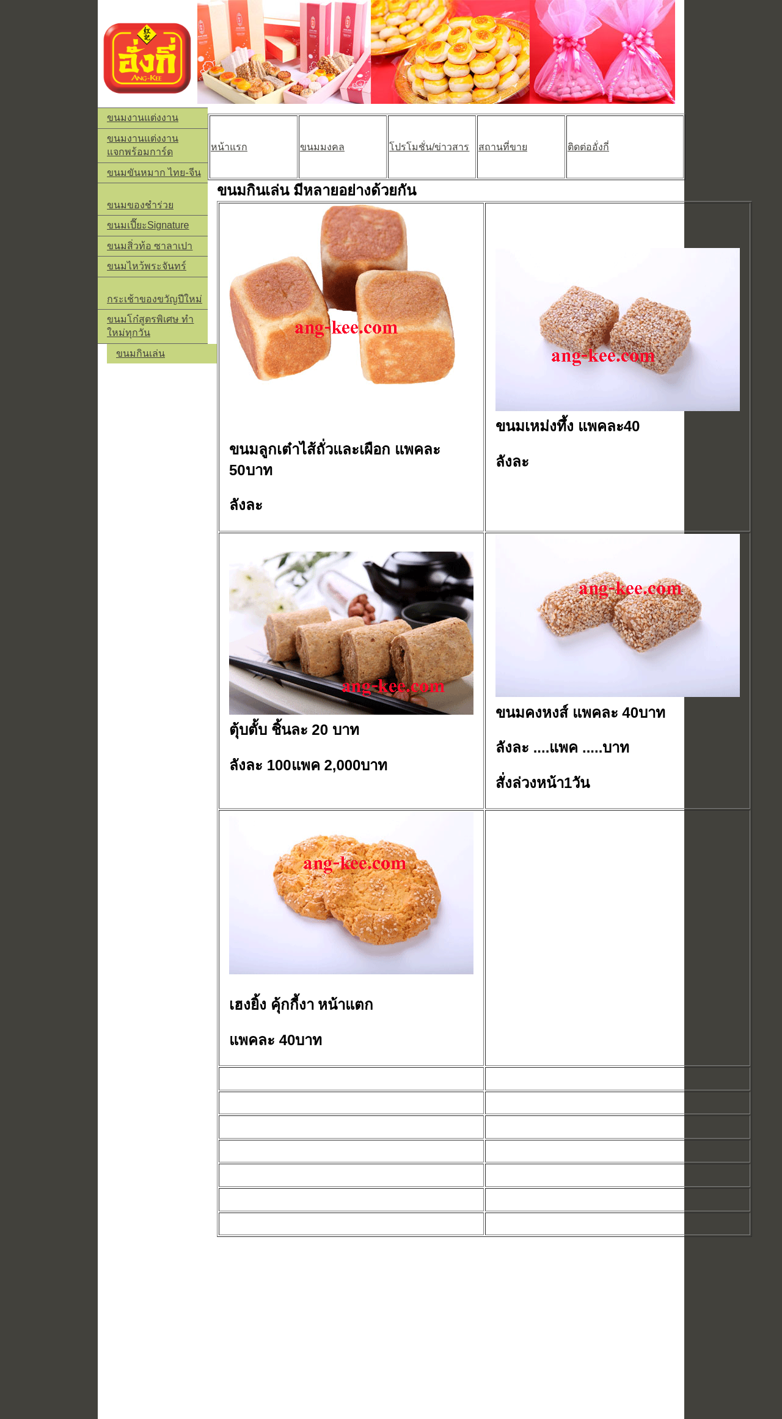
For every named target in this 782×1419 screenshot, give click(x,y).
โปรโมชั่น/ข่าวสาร (429, 147)
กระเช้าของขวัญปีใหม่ (154, 299)
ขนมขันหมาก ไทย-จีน (154, 172)
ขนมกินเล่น (140, 353)
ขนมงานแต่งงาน (142, 117)
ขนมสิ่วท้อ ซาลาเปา (149, 246)
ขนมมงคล (322, 147)
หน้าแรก (229, 147)
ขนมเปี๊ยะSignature (148, 225)
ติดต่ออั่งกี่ (588, 147)
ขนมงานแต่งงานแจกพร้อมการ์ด (142, 145)
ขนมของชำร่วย (140, 205)
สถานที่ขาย (502, 147)
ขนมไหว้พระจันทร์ (146, 266)
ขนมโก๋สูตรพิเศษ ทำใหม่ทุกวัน (150, 326)
